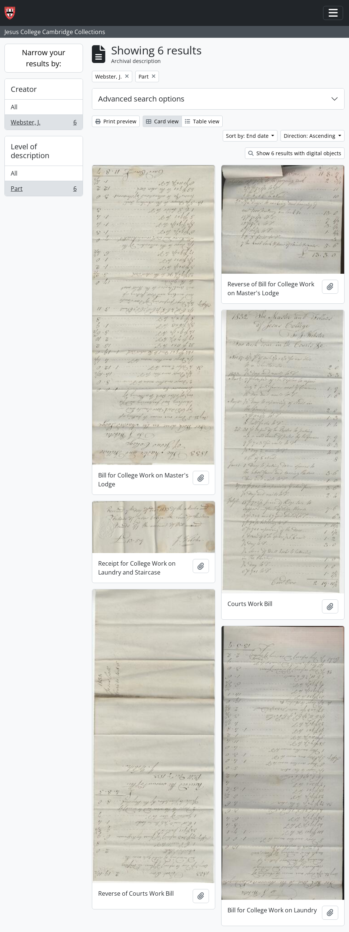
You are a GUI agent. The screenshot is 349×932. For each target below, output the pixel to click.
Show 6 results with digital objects (294, 153)
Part (43, 190)
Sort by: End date (248, 135)
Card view (162, 121)
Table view (202, 121)
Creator (24, 89)
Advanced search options (141, 99)
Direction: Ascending (310, 135)
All (14, 107)
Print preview (115, 121)
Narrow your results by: (43, 58)
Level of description (30, 151)
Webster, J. (43, 124)
